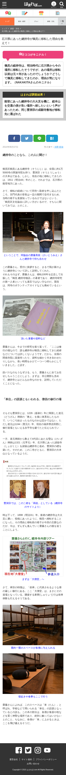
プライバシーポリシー (46, 759)
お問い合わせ (33, 763)
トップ (7, 21)
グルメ (36, 21)
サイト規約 (27, 759)
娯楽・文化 (50, 21)
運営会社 (13, 759)
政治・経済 (21, 21)
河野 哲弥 (58, 147)
